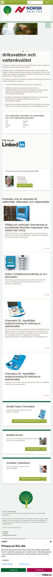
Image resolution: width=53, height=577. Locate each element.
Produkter (5, 533)
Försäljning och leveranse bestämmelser (13, 538)
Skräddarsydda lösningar (9, 535)
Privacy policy (24, 564)
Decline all (39, 570)
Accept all (13, 570)
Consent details (7, 564)
